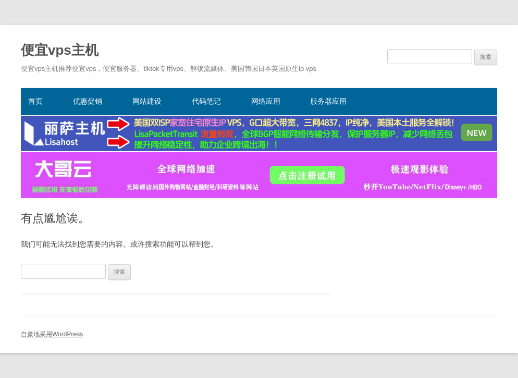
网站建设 (147, 101)
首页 (35, 101)
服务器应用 (328, 101)
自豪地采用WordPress (52, 334)
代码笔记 (206, 101)
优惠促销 (87, 101)
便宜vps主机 (59, 50)
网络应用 (265, 101)
